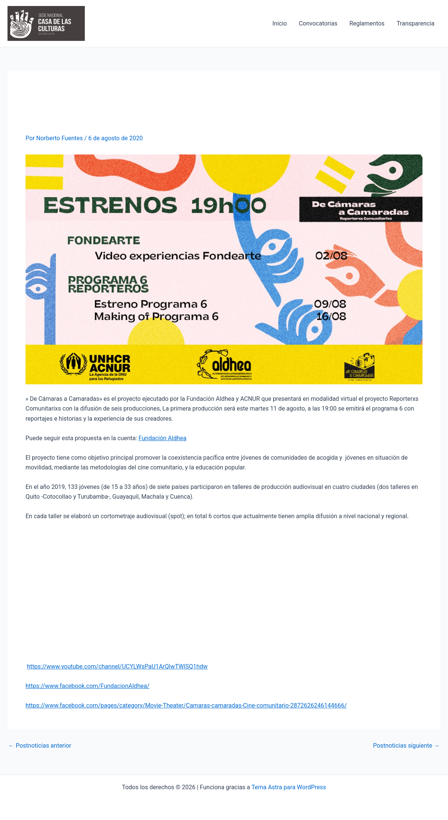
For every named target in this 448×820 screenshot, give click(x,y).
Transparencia (415, 23)
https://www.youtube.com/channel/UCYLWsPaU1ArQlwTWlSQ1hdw (117, 666)
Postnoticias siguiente (406, 746)
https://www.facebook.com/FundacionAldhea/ (87, 686)
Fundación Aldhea (162, 438)
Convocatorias (318, 23)
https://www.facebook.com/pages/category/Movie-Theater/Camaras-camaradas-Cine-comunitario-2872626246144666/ (186, 705)
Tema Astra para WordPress (288, 787)
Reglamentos (367, 23)
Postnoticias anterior (39, 746)
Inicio (279, 23)
